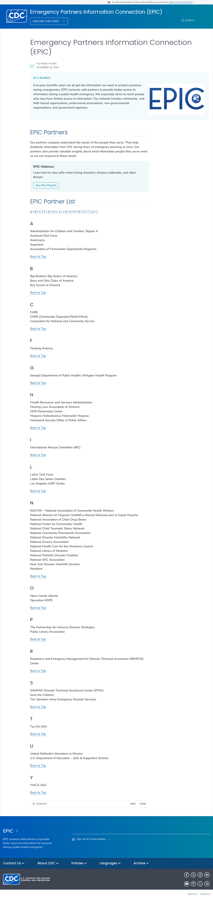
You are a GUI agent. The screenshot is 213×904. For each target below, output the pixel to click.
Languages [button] (110, 865)
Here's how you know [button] (181, 2)
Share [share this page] (133, 806)
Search (189, 20)
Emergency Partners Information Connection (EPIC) (96, 12)
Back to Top (38, 259)
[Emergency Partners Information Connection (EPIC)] (29, 833)
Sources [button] (41, 806)
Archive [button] (141, 865)
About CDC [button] (48, 865)
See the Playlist (46, 188)
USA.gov (205, 896)
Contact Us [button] (14, 865)
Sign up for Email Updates (91, 841)
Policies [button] (79, 865)
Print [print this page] (123, 806)
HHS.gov (192, 896)
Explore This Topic (46, 21)
